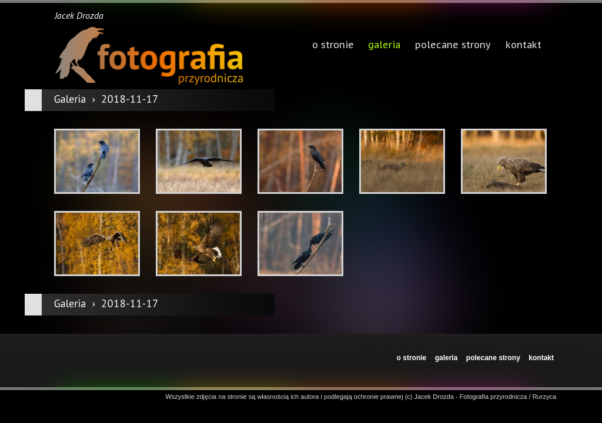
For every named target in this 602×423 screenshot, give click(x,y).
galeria (384, 46)
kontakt (541, 358)
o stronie (412, 358)
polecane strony (493, 358)
